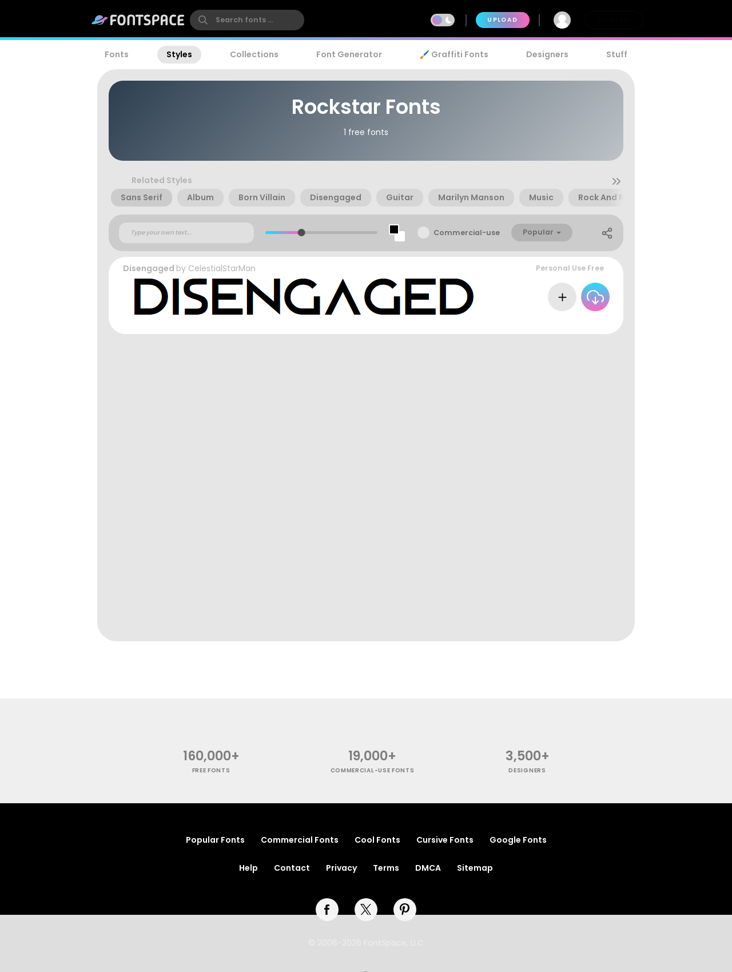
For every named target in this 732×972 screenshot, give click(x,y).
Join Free (614, 19)
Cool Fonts (377, 840)
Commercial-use (466, 232)
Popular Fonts (215, 840)
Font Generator (349, 54)
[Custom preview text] (186, 233)
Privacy (341, 868)
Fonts (117, 54)
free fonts (211, 770)
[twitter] (366, 909)
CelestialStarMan (222, 268)
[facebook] (327, 909)
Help (248, 868)
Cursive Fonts (445, 840)
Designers (547, 54)
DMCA (428, 868)
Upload (502, 19)
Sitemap (475, 868)
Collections (254, 54)
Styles (179, 54)
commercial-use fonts (373, 770)
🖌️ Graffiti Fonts (454, 54)
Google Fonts (518, 840)
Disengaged (148, 268)
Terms (386, 868)
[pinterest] (404, 909)
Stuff (616, 54)
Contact (292, 868)
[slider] (301, 232)
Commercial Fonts (300, 840)
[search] (247, 20)
